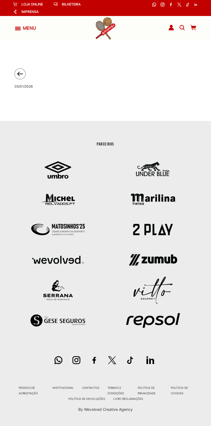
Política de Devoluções (86, 398)
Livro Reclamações (128, 398)
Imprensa (25, 12)
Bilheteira (67, 4)
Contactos (90, 387)
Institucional (63, 387)
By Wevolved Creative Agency (105, 409)
